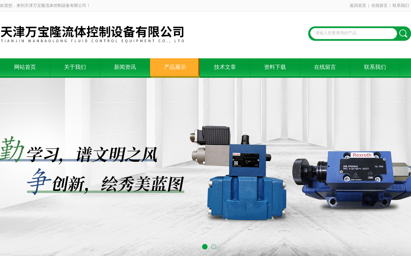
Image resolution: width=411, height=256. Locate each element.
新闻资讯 (125, 67)
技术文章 (225, 67)
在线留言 (379, 5)
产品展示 (175, 67)
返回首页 (358, 5)
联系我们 (401, 5)
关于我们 (75, 67)
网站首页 (25, 67)
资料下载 (275, 67)
